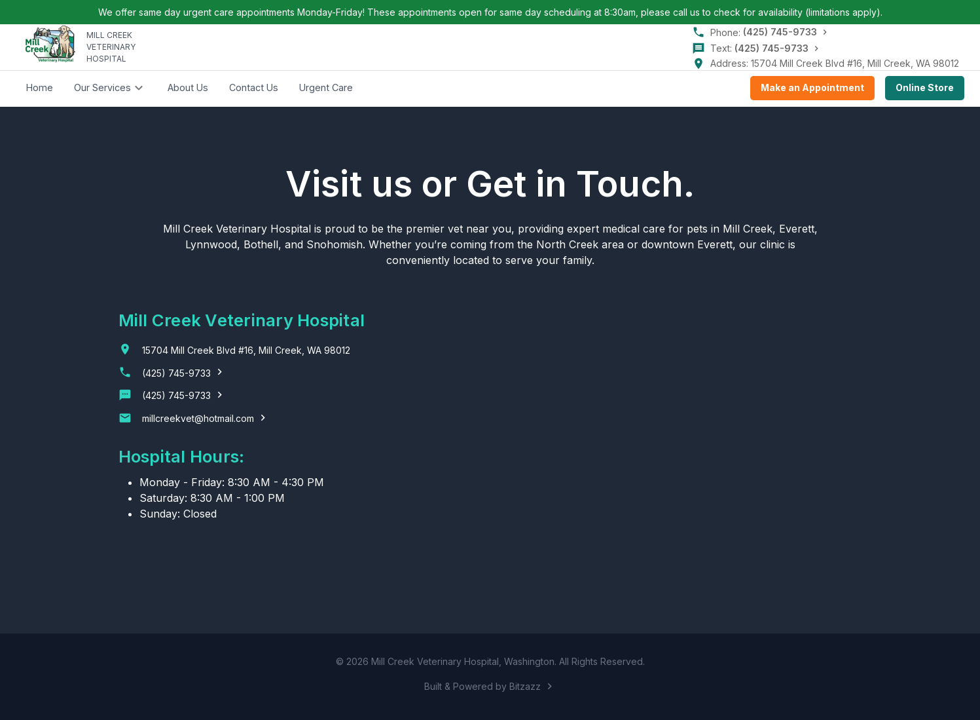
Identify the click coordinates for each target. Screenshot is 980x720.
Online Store (924, 88)
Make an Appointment (812, 88)
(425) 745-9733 (780, 31)
